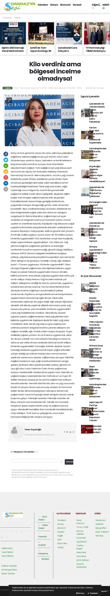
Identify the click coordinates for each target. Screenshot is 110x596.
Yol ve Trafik (82, 527)
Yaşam (17, 17)
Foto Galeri (42, 518)
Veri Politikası (7, 556)
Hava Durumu (80, 522)
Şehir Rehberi (82, 560)
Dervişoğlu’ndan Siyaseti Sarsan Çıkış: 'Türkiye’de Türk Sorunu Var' (98, 210)
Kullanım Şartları (9, 565)
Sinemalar (81, 552)
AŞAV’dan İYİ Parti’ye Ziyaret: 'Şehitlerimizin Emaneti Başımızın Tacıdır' (97, 411)
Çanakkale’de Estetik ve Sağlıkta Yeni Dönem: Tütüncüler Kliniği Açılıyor (96, 232)
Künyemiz (43, 552)
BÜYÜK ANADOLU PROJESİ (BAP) (94, 288)
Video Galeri (43, 527)
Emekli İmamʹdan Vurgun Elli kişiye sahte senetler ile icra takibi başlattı (95, 307)
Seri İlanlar (81, 556)
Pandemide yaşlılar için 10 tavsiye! (95, 429)
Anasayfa (7, 17)
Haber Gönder (8, 573)
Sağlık (60, 535)
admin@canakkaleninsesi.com (39, 434)
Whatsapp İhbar (9, 569)
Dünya (54, 4)
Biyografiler (101, 528)
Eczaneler (81, 537)
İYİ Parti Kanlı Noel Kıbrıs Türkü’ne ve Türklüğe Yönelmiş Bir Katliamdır (96, 353)
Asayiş (60, 547)
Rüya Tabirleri (102, 531)
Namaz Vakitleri (80, 532)
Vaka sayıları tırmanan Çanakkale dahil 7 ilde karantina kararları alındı (96, 330)
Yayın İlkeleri (7, 552)
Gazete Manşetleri (81, 565)
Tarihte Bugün (80, 547)
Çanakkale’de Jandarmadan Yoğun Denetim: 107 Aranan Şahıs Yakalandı (97, 112)
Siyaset (77, 4)
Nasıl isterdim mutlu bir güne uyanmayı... (95, 372)
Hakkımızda (6, 548)
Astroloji (99, 535)
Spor (59, 539)
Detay (80, 593)
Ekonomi (65, 4)
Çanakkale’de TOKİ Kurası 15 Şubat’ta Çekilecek (96, 192)
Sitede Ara (100, 520)
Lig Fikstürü (81, 541)
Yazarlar (42, 535)
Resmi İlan (62, 543)
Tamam (93, 593)
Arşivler (42, 543)
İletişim (43, 559)
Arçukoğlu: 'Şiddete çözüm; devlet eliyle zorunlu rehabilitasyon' (97, 174)
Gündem (43, 4)
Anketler (99, 524)
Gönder (69, 462)
